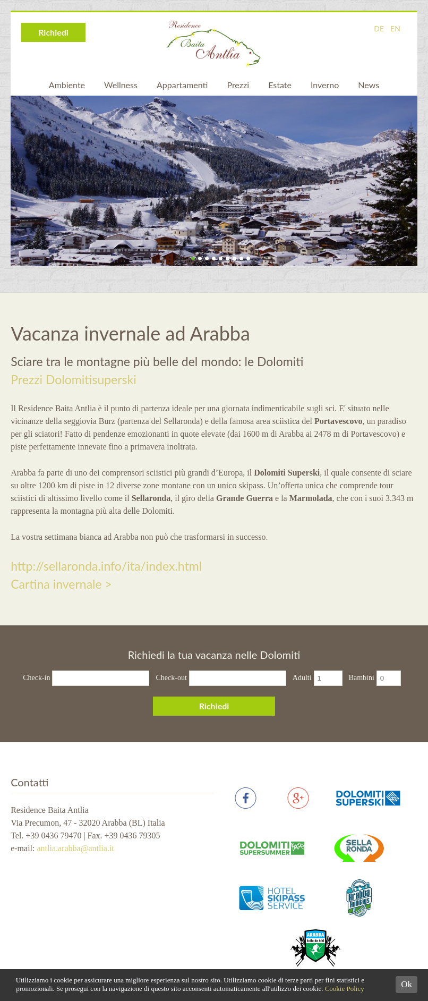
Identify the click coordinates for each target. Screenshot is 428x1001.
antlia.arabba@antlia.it (75, 848)
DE (379, 28)
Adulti (302, 678)
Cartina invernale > (61, 583)
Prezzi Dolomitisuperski (73, 379)
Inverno (325, 85)
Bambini (361, 678)
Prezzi (238, 85)
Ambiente (67, 85)
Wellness (121, 85)
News (368, 85)
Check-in (36, 678)
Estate (280, 85)
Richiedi (53, 32)
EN (395, 28)
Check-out (171, 678)
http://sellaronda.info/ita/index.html (106, 565)
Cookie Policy (344, 988)
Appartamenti (182, 85)
